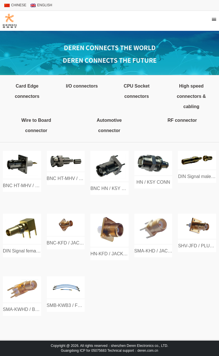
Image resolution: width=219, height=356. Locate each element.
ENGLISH (44, 5)
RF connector (182, 120)
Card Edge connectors (27, 91)
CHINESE (18, 5)
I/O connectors (82, 86)
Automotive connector (109, 125)
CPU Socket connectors (137, 91)
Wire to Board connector (36, 125)
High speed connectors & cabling (191, 96)
